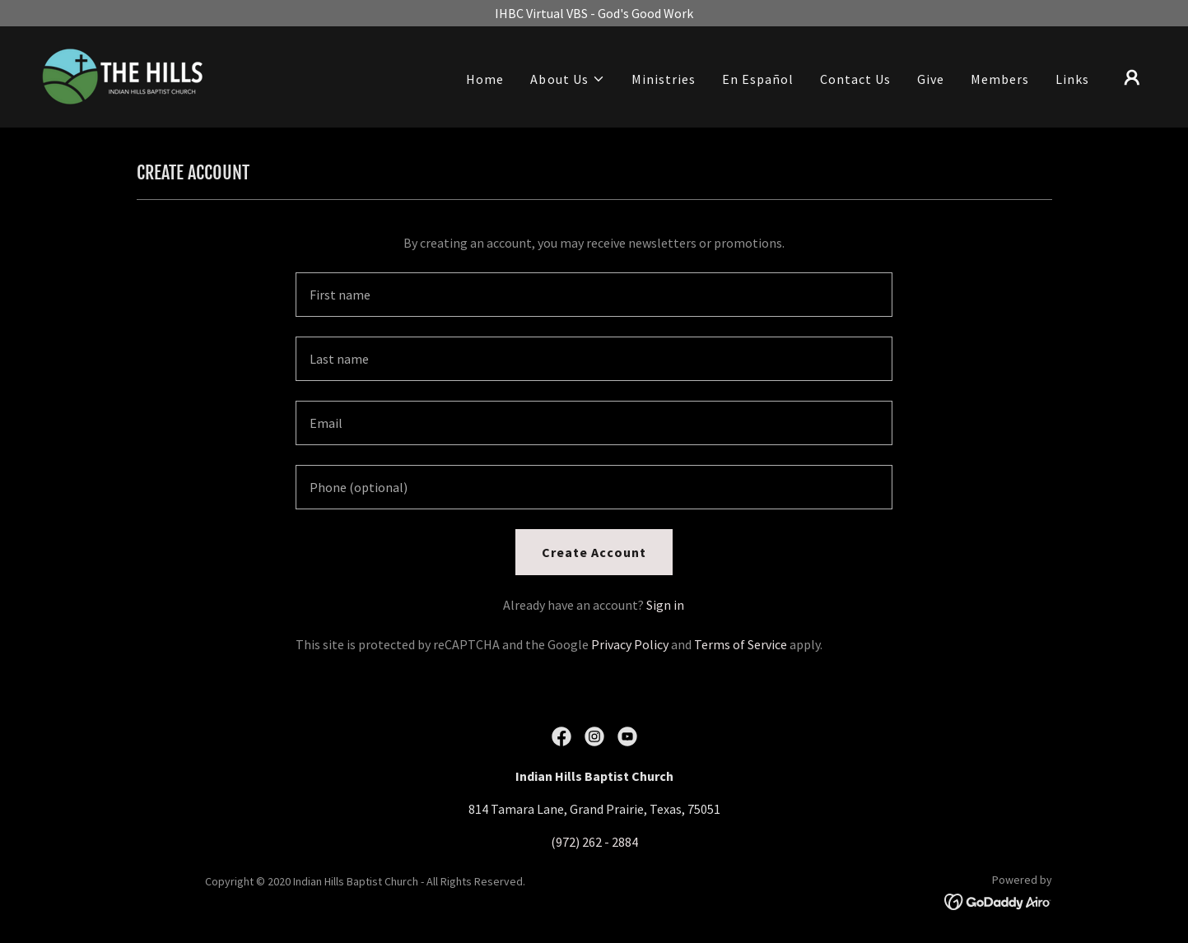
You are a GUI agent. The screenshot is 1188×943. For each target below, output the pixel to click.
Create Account (594, 552)
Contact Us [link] (855, 79)
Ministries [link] (663, 79)
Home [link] (485, 79)
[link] (123, 75)
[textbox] (594, 294)
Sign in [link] (665, 605)
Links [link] (1072, 79)
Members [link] (1000, 79)
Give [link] (930, 79)
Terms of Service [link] (740, 644)
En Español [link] (758, 79)
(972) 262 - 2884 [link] (594, 842)
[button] (567, 79)
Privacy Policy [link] (630, 644)
